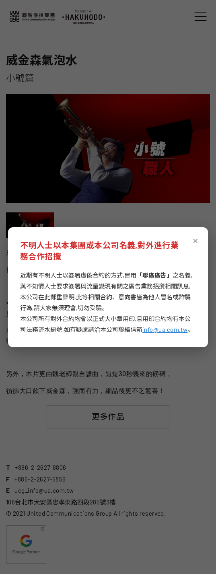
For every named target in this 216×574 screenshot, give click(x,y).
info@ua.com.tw (164, 329)
